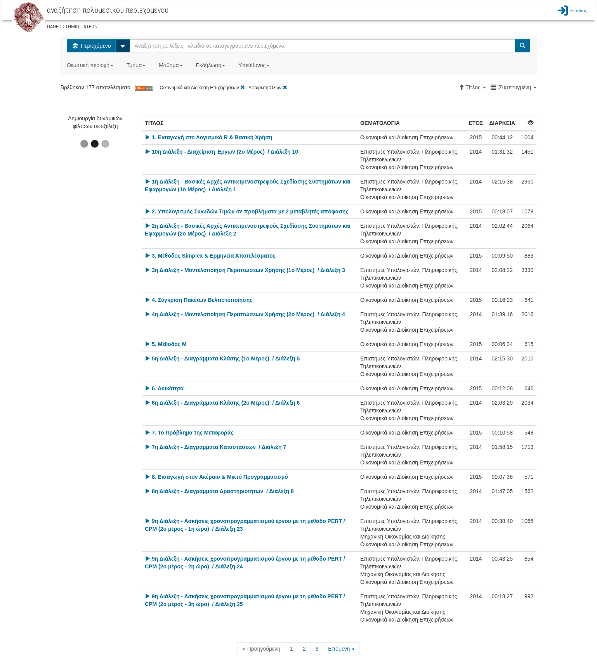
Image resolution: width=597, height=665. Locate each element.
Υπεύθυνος (254, 65)
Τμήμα (137, 65)
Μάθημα (171, 65)
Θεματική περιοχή (91, 65)
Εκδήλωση (211, 65)
